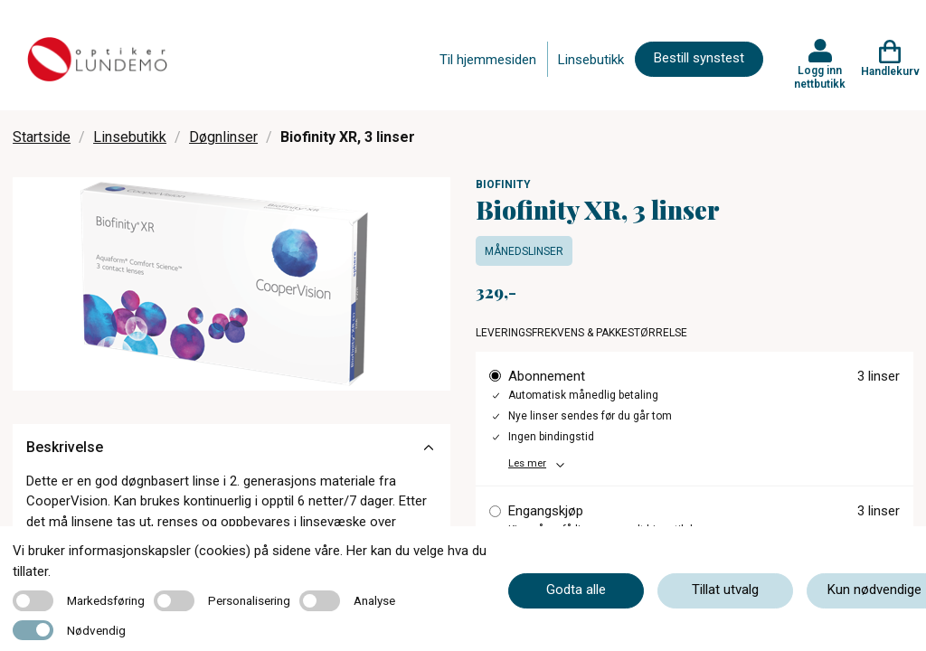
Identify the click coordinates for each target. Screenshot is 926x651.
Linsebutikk (591, 60)
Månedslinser (524, 251)
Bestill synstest (699, 58)
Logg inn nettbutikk (820, 77)
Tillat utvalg (725, 589)
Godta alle (576, 589)
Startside (42, 137)
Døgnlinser (223, 137)
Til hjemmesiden (487, 60)
